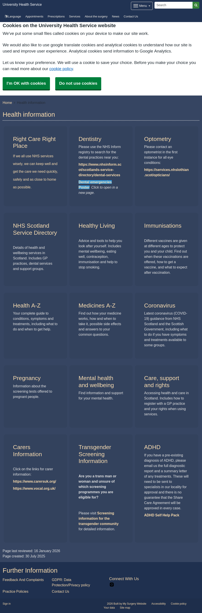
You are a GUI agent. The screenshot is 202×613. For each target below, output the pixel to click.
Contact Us (131, 16)
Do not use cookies (78, 83)
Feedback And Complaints (23, 579)
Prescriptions (56, 16)
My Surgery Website (134, 603)
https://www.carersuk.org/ (34, 481)
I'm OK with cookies (26, 83)
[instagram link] (111, 584)
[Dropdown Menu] (142, 6)
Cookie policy (178, 603)
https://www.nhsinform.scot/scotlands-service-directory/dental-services (100, 170)
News (115, 16)
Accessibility (158, 603)
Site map (125, 607)
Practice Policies (15, 591)
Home (7, 102)
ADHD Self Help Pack (161, 515)
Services (74, 16)
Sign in (7, 603)
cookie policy (61, 69)
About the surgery (96, 16)
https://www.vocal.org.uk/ (34, 488)
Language (13, 16)
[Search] (173, 5)
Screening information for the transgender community (99, 518)
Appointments (34, 16)
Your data (109, 607)
